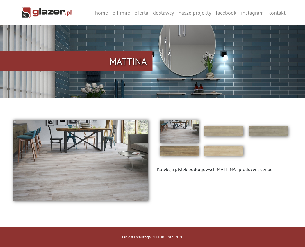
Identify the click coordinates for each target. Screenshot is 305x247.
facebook (226, 12)
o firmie (121, 12)
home (101, 12)
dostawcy (163, 12)
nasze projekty (195, 12)
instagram (252, 12)
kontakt (277, 12)
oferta (141, 12)
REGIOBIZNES (162, 236)
